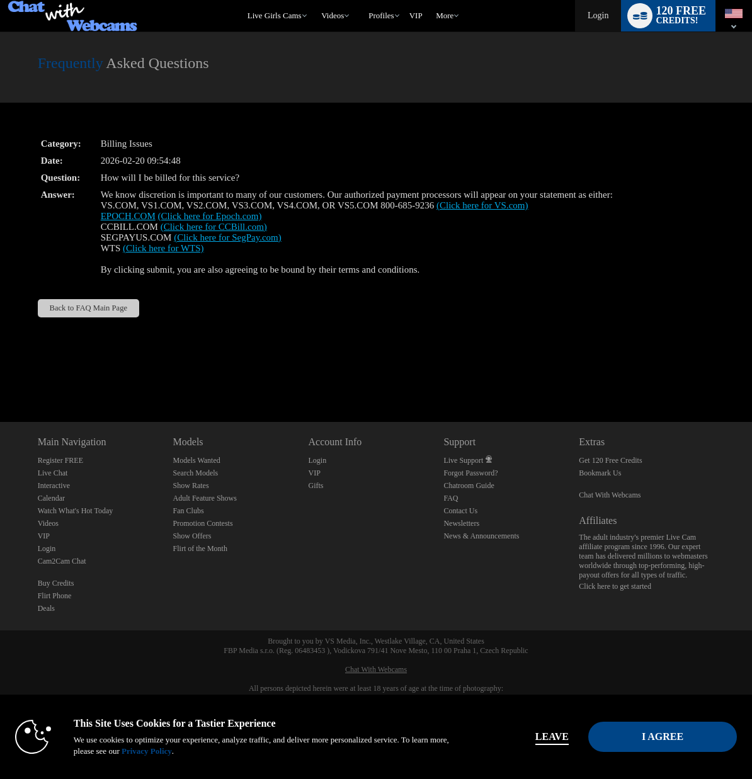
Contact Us (460, 510)
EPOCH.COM (128, 216)
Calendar (51, 498)
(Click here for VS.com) (482, 205)
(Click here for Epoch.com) (210, 216)
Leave (552, 736)
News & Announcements (481, 536)
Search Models (196, 473)
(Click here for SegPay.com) (228, 237)
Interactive (54, 485)
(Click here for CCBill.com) (214, 227)
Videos (332, 15)
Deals (46, 608)
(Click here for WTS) (163, 248)
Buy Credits (56, 583)
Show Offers (192, 536)
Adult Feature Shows (205, 498)
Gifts (316, 485)
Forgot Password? (470, 473)
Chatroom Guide (468, 485)
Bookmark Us (600, 473)
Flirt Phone (55, 595)
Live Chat (53, 473)
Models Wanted (196, 460)
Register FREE (60, 460)
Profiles (381, 15)
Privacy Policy (147, 751)
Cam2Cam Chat (62, 561)
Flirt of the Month (200, 548)
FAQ (450, 498)
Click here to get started (615, 586)
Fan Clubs (188, 510)
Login (598, 15)
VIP (416, 15)
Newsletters (461, 523)
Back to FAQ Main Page (88, 308)
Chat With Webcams (610, 495)
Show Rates (191, 485)
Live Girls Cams (275, 15)
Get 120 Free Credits (610, 460)
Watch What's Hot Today (75, 510)
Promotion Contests (203, 523)
